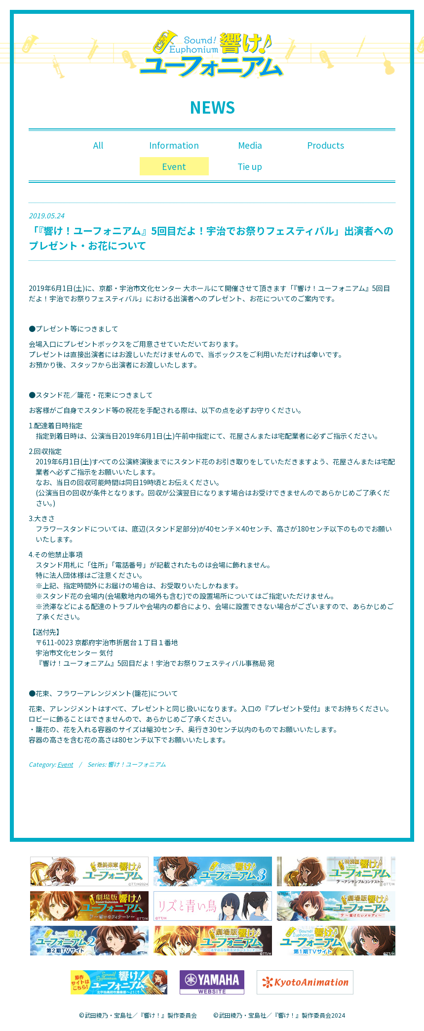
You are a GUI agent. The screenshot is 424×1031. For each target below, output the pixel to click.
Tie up (250, 167)
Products (326, 145)
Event (174, 167)
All (98, 145)
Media (249, 145)
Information (174, 145)
